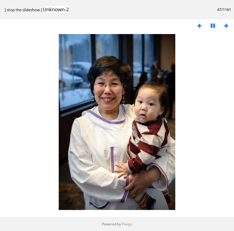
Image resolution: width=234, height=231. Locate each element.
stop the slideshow (23, 9)
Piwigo (127, 224)
